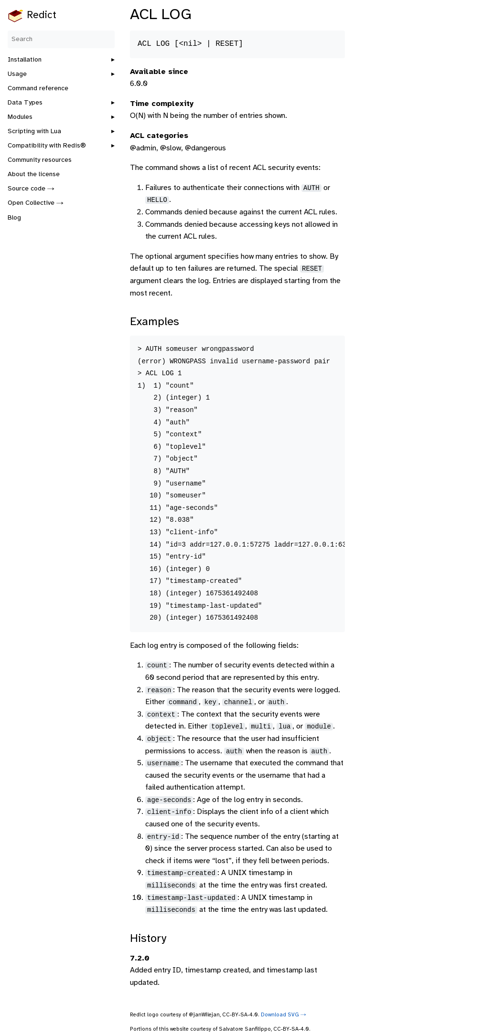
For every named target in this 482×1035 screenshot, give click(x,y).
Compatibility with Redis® (47, 145)
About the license (34, 174)
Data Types (25, 102)
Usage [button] (17, 74)
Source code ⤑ (31, 188)
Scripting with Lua (34, 131)
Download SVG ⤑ (283, 1015)
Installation (25, 59)
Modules (20, 117)
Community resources (40, 160)
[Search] (61, 39)
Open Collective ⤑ (36, 203)
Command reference (38, 88)
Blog (14, 218)
